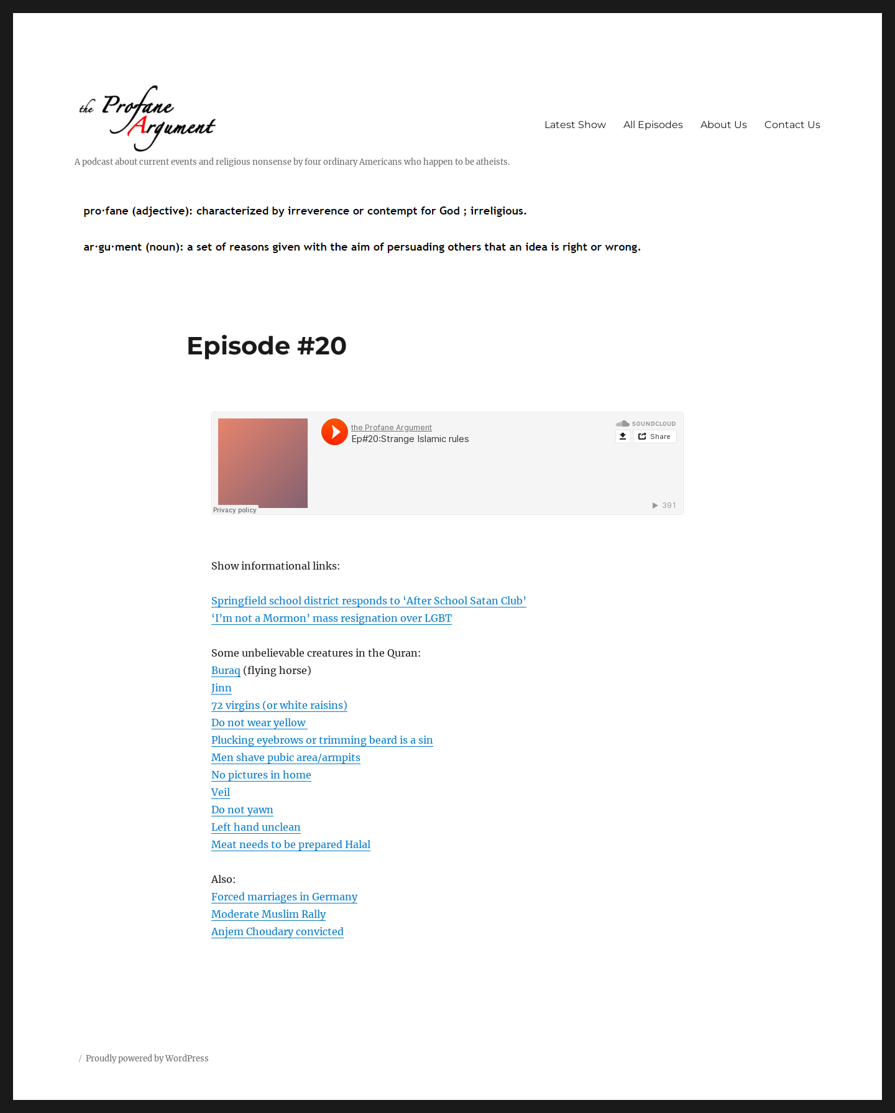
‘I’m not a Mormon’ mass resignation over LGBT (331, 618)
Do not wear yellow (259, 722)
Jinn (221, 687)
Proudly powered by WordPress (147, 1058)
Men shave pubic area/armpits (285, 757)
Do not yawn (242, 809)
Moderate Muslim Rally (268, 914)
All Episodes (653, 125)
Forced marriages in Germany (284, 896)
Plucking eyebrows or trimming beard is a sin (322, 740)
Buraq (226, 670)
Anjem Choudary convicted (277, 931)
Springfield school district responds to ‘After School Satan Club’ (368, 600)
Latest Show (575, 125)
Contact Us (792, 125)
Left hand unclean (256, 827)
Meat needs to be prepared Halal (290, 844)
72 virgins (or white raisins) (279, 705)
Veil (220, 792)
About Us (723, 125)
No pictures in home (261, 775)
